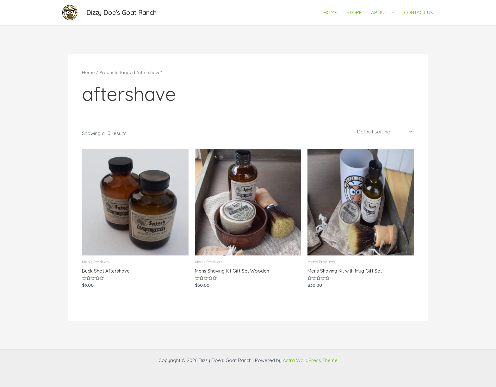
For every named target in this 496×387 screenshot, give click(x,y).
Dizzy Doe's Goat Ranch (121, 12)
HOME (330, 12)
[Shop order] (384, 131)
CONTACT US (418, 12)
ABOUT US (382, 12)
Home (88, 72)
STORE (354, 12)
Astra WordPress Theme (310, 360)
